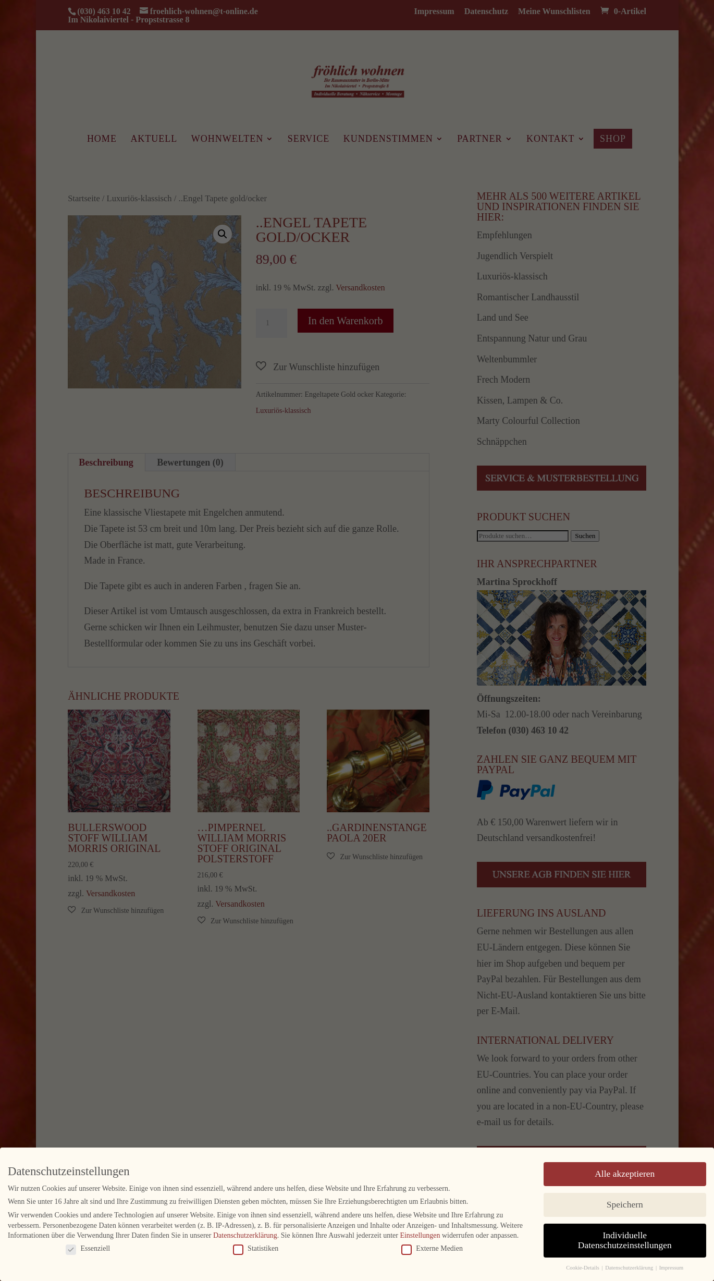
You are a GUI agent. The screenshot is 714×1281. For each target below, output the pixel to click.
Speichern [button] (625, 1203)
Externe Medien (432, 1247)
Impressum (671, 1267)
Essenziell (88, 1247)
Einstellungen (420, 1235)
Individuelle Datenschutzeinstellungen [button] (625, 1239)
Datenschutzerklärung (245, 1235)
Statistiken (255, 1247)
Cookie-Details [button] (583, 1267)
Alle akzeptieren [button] (625, 1172)
